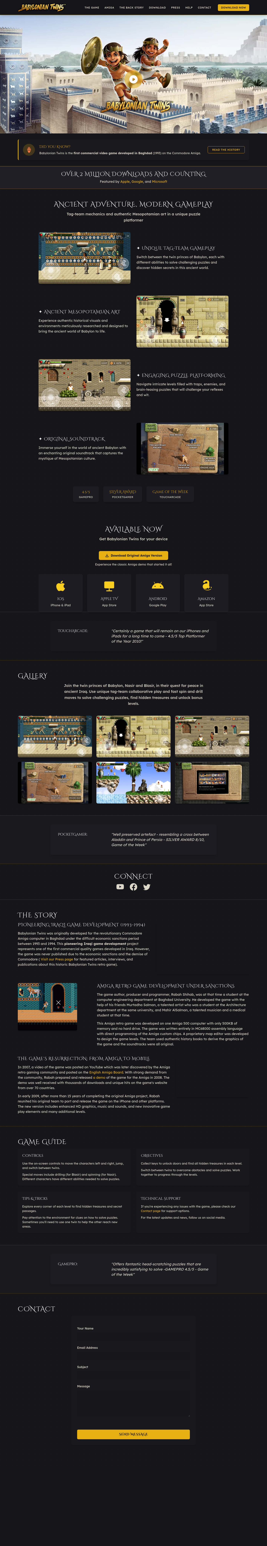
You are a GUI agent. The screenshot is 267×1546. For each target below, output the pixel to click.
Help (189, 7)
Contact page (151, 1211)
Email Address (87, 1348)
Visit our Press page (57, 959)
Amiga (109, 7)
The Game (92, 7)
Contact (204, 7)
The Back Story (131, 7)
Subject (82, 1367)
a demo (99, 1077)
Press (175, 7)
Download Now (233, 7)
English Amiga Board (106, 1072)
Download (157, 7)
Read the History (226, 149)
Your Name (85, 1328)
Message (83, 1386)
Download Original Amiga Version (133, 555)
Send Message (133, 1434)
